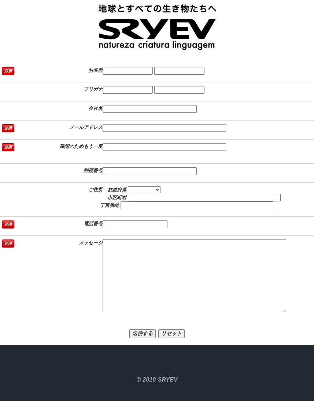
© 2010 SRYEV (156, 379)
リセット (171, 333)
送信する (142, 333)
